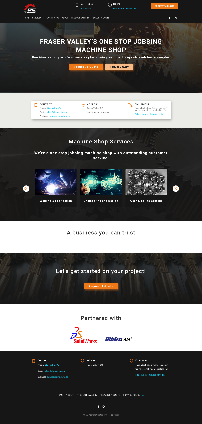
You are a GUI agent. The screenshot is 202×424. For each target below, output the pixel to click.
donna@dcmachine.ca (57, 377)
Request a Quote (165, 6)
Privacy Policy (131, 395)
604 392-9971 (87, 8)
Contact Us (53, 18)
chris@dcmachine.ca (55, 371)
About (65, 18)
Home (26, 18)
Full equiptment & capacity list (150, 375)
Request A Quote (101, 286)
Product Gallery (80, 18)
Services (37, 18)
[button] (176, 188)
